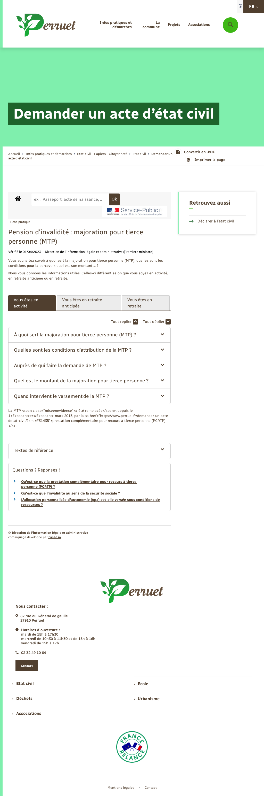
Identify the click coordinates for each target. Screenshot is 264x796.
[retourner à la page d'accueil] (46, 25)
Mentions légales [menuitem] (121, 788)
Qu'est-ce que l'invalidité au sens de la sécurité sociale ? (70, 493)
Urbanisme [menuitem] (147, 698)
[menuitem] (108, 25)
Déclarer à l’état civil (211, 221)
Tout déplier (157, 321)
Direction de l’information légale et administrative (50, 533)
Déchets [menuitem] (22, 698)
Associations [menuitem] (26, 713)
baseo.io (54, 537)
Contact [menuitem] (151, 788)
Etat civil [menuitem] (23, 683)
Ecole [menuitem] (141, 683)
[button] (89, 335)
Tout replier (124, 321)
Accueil (14, 154)
